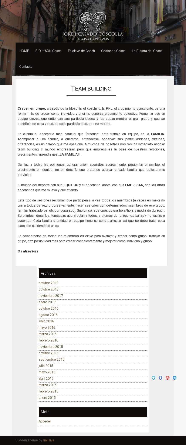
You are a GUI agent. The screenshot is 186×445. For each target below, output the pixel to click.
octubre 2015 (48, 353)
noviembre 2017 (51, 296)
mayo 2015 (47, 372)
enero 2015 (47, 398)
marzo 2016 (48, 334)
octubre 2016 (48, 308)
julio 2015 (46, 366)
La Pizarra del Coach (147, 51)
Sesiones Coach (113, 51)
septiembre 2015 (51, 359)
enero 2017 (47, 302)
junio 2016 (46, 321)
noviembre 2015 (51, 347)
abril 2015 (46, 379)
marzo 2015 (48, 385)
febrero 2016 (48, 340)
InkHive (48, 440)
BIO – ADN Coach (48, 51)
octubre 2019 (48, 283)
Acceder (45, 421)
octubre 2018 (48, 289)
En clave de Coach (81, 51)
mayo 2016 (47, 328)
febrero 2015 (48, 391)
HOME (24, 51)
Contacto (26, 67)
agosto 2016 (48, 315)
